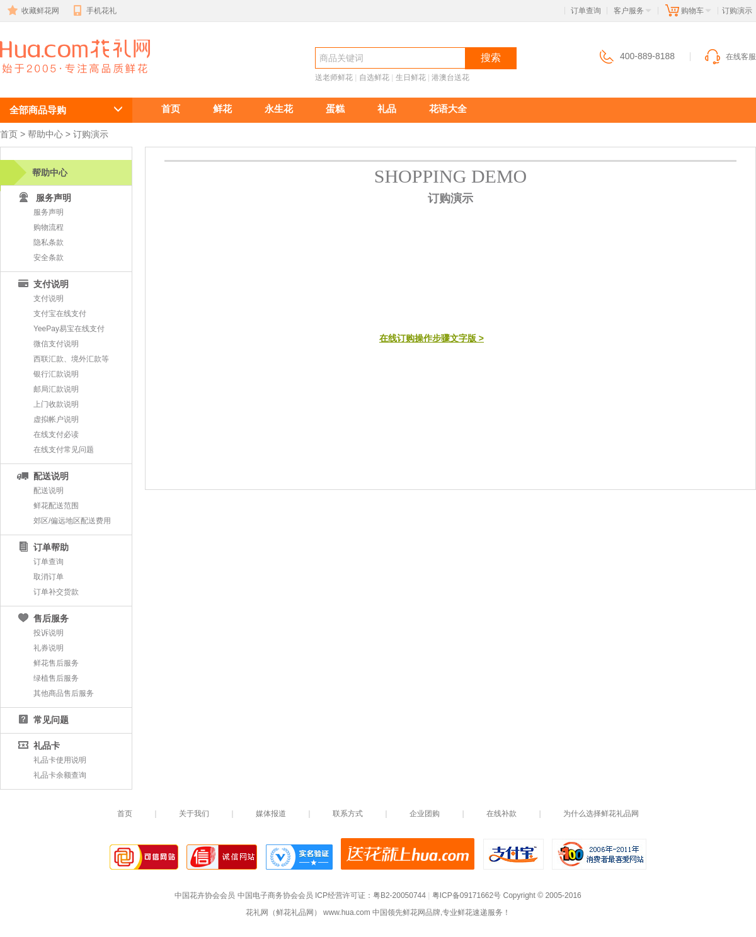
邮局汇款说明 (56, 389)
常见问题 (42, 720)
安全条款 (48, 257)
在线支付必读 (56, 434)
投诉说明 (48, 632)
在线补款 (501, 813)
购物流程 (48, 227)
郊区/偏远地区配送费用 (72, 520)
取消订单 (48, 576)
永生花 (279, 108)
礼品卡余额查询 (59, 775)
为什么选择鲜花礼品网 (601, 813)
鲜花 (222, 108)
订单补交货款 (56, 592)
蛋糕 (335, 108)
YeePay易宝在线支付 (69, 328)
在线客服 (729, 56)
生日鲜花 (411, 77)
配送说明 (42, 476)
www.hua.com (346, 912)
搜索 (491, 57)
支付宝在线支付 (59, 313)
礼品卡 (38, 746)
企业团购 (425, 813)
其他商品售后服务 (63, 693)
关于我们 (194, 813)
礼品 (386, 108)
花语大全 (448, 108)
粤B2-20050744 (399, 895)
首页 (170, 108)
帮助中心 (45, 134)
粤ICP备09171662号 (466, 895)
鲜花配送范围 (56, 505)
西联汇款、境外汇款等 (71, 359)
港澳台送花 (450, 77)
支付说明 (42, 284)
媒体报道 (271, 813)
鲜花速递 (45, 79)
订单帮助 (42, 547)
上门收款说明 (56, 404)
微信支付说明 (56, 343)
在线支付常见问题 (63, 449)
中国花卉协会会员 (205, 895)
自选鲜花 (374, 77)
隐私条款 (48, 242)
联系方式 (348, 813)
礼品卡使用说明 (59, 760)
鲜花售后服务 (56, 663)
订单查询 (586, 10)
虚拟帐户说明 (56, 419)
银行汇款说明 (56, 374)
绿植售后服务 (56, 678)
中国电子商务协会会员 (275, 895)
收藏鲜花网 (32, 10)
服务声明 (48, 212)
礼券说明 (48, 648)
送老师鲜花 (334, 77)
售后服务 (42, 618)
